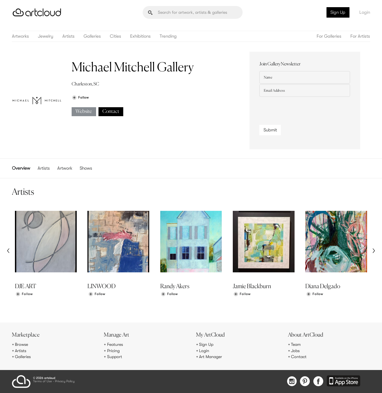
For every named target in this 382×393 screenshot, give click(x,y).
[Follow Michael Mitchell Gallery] (80, 97)
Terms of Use (42, 381)
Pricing (113, 351)
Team (296, 344)
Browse (21, 344)
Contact (110, 111)
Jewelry (45, 36)
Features (115, 344)
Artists (68, 36)
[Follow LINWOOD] (96, 294)
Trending (168, 36)
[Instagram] (292, 381)
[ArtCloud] (37, 12)
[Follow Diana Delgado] (314, 294)
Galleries (92, 36)
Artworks (20, 36)
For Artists (360, 36)
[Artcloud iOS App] (343, 381)
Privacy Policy (65, 381)
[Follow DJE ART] (24, 294)
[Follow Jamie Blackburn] (242, 294)
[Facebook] (318, 381)
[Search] (193, 12)
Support (114, 356)
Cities (115, 36)
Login (364, 12)
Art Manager (210, 356)
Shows (86, 168)
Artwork (64, 168)
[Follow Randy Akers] (169, 294)
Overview (21, 168)
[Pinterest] (305, 381)
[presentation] (304, 109)
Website (84, 111)
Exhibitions (140, 36)
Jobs (295, 351)
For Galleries (329, 36)
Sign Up (337, 12)
